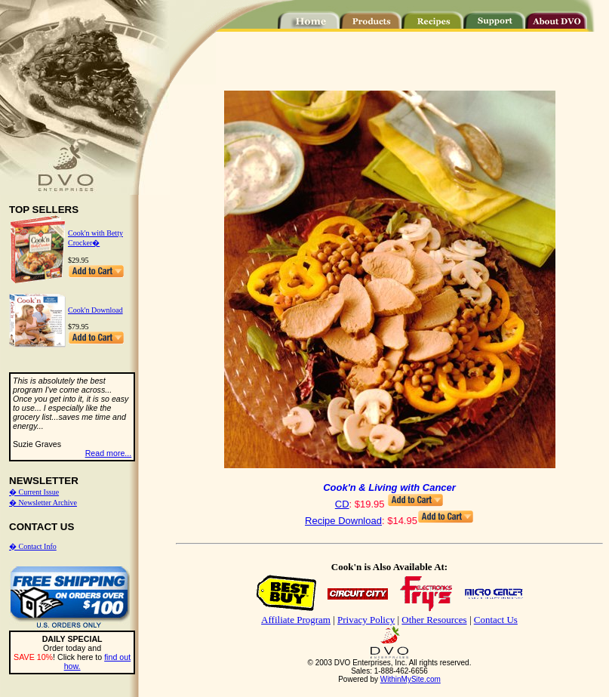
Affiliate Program (296, 619)
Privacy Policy (366, 619)
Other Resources (433, 619)
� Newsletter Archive (43, 502)
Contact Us (496, 619)
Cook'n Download (95, 310)
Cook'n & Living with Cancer (389, 487)
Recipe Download (343, 520)
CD (342, 504)
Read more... (108, 453)
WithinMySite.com (410, 679)
